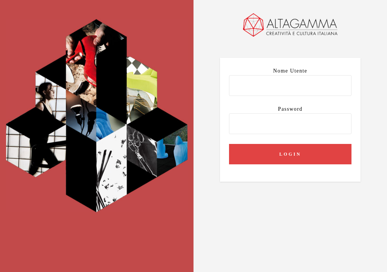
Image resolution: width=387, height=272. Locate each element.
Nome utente (290, 82)
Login (290, 154)
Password (290, 120)
